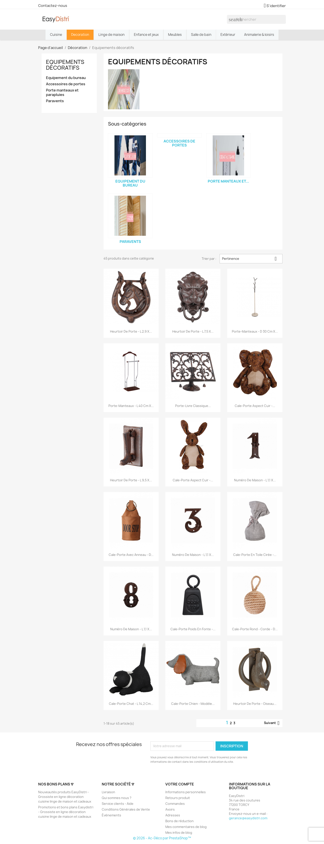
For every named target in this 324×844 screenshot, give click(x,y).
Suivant (272, 723)
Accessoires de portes (65, 84)
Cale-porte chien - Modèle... (193, 704)
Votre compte (179, 784)
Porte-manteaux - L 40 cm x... (131, 406)
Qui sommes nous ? (116, 798)
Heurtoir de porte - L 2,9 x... (131, 331)
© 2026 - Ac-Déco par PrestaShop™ (162, 838)
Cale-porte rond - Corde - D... (255, 629)
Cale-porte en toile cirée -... (254, 555)
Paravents (55, 101)
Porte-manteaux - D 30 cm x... (255, 331)
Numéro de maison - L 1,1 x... (255, 480)
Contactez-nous (52, 5)
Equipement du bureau (66, 77)
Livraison (108, 792)
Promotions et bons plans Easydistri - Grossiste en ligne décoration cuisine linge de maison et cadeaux (65, 812)
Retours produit (177, 798)
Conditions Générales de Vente (126, 809)
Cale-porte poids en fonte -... (193, 629)
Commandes (175, 803)
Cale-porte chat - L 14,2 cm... (131, 704)
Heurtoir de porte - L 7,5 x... (193, 331)
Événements (111, 815)
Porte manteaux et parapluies (62, 92)
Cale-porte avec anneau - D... (131, 555)
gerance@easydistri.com (248, 818)
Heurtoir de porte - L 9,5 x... (131, 480)
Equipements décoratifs (65, 64)
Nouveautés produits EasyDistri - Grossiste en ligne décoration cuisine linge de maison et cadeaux (64, 796)
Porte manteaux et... (228, 181)
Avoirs (170, 809)
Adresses (172, 815)
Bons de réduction (179, 821)
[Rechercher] (256, 19)
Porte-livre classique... (193, 406)
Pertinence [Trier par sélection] (251, 259)
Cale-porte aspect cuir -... (255, 406)
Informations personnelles (185, 792)
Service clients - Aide (117, 803)
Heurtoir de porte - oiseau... (254, 704)
